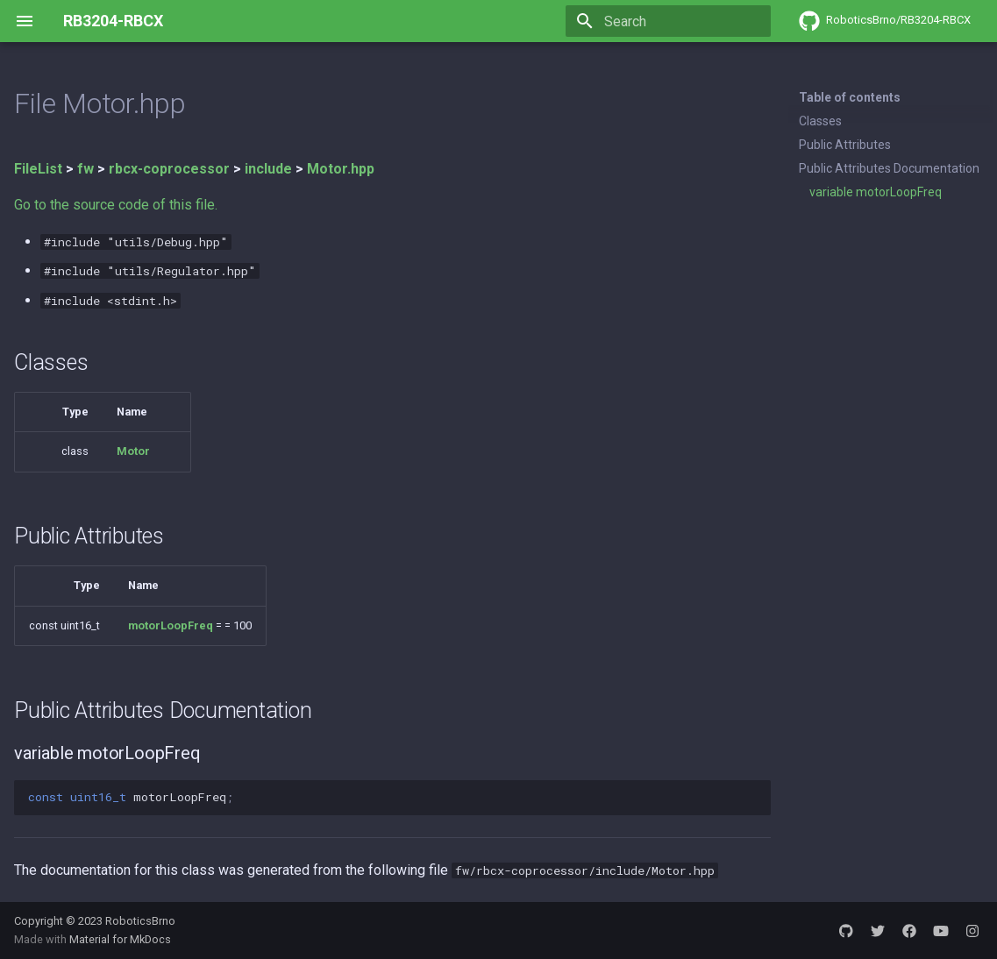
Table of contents (850, 97)
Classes (820, 121)
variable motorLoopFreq (875, 192)
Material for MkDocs (120, 939)
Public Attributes (845, 145)
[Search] (668, 21)
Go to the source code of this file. (115, 204)
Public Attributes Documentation (889, 168)
